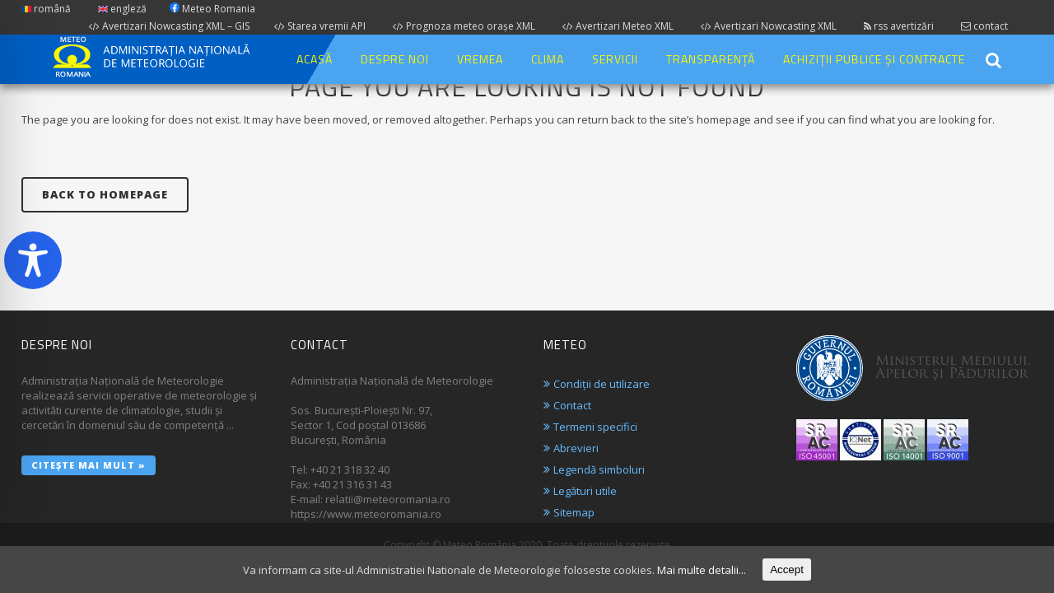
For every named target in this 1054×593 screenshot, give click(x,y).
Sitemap (574, 512)
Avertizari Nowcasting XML (769, 26)
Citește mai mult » (88, 465)
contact (984, 26)
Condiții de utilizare (601, 383)
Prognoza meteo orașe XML (464, 26)
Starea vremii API (320, 26)
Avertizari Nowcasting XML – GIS (169, 26)
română (46, 9)
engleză (122, 9)
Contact (572, 405)
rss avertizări (899, 26)
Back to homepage (105, 194)
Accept (787, 569)
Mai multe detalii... (701, 570)
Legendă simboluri (599, 469)
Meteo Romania (212, 9)
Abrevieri (576, 448)
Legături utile (585, 490)
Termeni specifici (595, 426)
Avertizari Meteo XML (618, 26)
